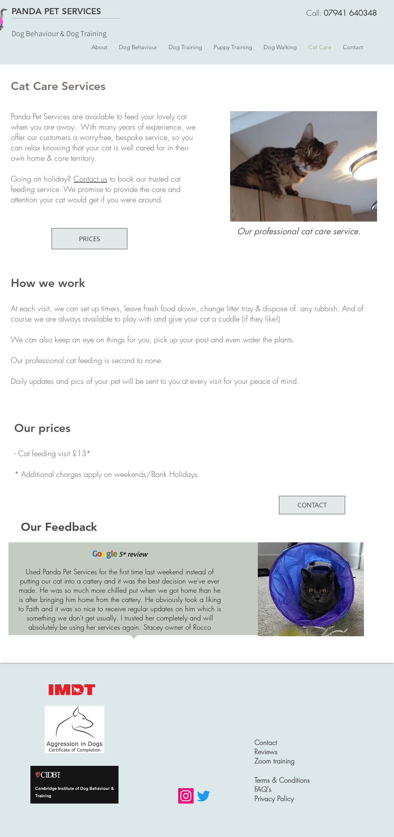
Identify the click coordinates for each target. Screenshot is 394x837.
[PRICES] (89, 238)
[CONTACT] (312, 505)
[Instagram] (186, 796)
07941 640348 (350, 13)
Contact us (90, 178)
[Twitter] (203, 796)
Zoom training (274, 760)
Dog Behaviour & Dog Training (59, 33)
